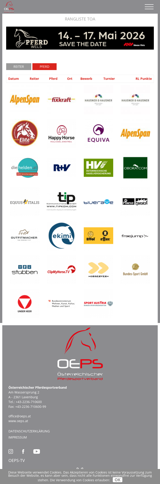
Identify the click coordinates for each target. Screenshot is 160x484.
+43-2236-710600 (29, 402)
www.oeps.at (18, 421)
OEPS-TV (16, 460)
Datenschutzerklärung (29, 431)
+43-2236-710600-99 (30, 406)
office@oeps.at (19, 416)
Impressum (17, 437)
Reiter (18, 66)
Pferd (44, 66)
